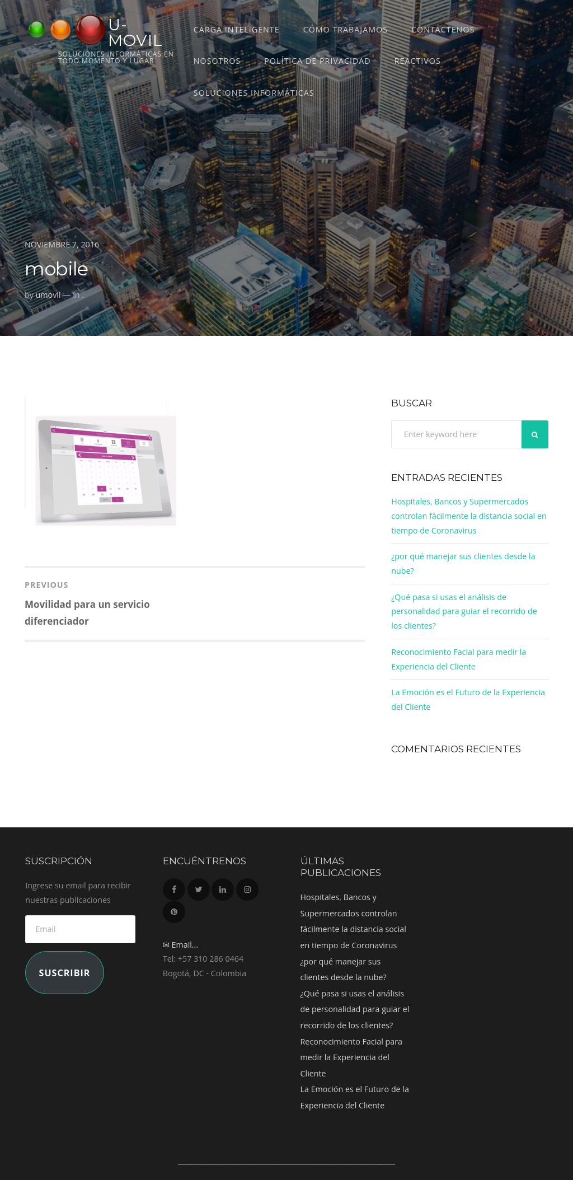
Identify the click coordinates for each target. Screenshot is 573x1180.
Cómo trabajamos (345, 29)
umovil (48, 294)
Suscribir (65, 973)
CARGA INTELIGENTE (237, 29)
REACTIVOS (417, 60)
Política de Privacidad (317, 60)
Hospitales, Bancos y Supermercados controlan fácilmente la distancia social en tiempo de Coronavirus (468, 515)
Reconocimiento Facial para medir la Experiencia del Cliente (351, 1057)
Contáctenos (443, 29)
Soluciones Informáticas (254, 92)
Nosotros (217, 60)
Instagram (247, 886)
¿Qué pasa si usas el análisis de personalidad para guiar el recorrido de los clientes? (464, 611)
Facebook (174, 886)
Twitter (198, 886)
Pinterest (174, 909)
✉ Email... (180, 944)
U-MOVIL (135, 32)
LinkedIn (223, 886)
